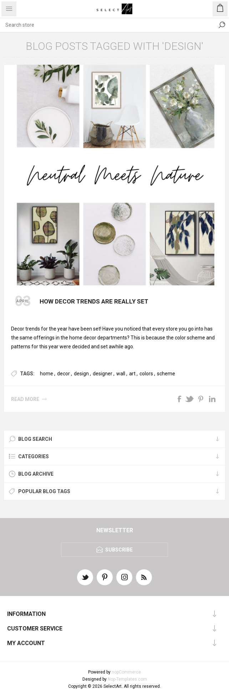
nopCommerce (126, 672)
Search (222, 25)
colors (146, 373)
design (81, 373)
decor (63, 373)
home (46, 373)
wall (120, 373)
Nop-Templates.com (127, 679)
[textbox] (107, 25)
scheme (166, 373)
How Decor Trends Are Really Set (94, 301)
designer (102, 373)
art (132, 373)
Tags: (27, 373)
